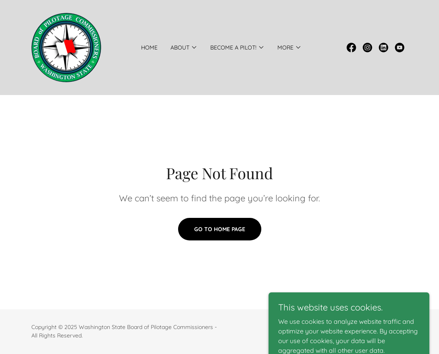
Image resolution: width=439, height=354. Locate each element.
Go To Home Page (219, 229)
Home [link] (149, 47)
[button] (183, 47)
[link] (66, 47)
